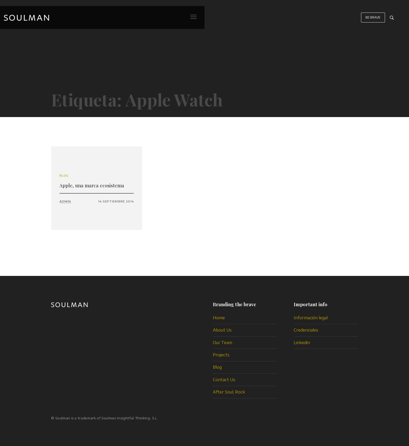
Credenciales (306, 330)
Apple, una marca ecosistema (91, 185)
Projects (221, 354)
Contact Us (224, 379)
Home (219, 317)
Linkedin (302, 342)
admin (65, 201)
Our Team (222, 342)
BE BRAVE (373, 20)
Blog (64, 175)
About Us (222, 330)
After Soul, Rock (229, 392)
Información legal (311, 317)
